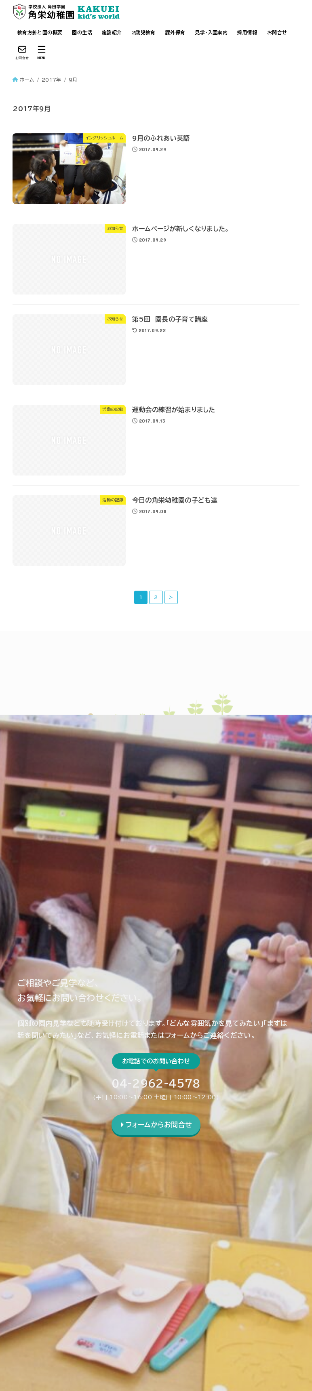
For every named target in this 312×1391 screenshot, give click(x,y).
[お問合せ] (22, 52)
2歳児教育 (144, 32)
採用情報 (247, 32)
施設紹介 (112, 32)
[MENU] (41, 52)
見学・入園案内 (211, 32)
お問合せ (277, 32)
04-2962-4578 (156, 1083)
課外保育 (175, 32)
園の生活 (82, 32)
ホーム (27, 79)
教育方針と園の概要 (40, 32)
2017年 (51, 79)
